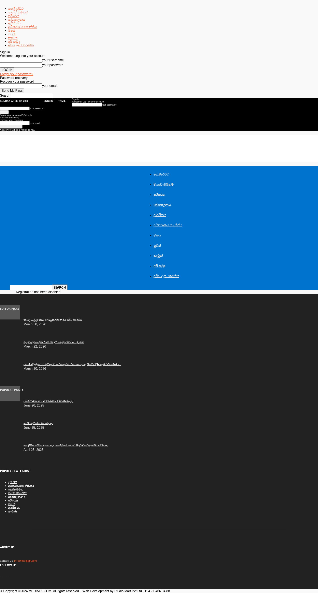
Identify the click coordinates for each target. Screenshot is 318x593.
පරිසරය (13, 16)
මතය (11, 30)
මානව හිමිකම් (18, 12)
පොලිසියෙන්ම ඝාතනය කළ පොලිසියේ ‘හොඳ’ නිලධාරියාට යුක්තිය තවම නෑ (65, 445)
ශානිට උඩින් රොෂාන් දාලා (38, 423)
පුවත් (11, 34)
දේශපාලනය (16, 19)
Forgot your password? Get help (16, 115)
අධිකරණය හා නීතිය (22, 27)
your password (52, 65)
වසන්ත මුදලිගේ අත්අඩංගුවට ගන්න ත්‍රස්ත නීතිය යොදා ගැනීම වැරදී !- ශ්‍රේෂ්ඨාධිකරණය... (72, 364)
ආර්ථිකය (14, 23)
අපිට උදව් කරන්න (21, 45)
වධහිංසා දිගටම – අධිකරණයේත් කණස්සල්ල (48, 401)
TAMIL (62, 101)
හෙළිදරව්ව (16, 8)
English (49, 101)
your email (49, 85)
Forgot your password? (16, 74)
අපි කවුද (14, 41)
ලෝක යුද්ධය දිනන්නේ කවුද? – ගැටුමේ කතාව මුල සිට (54, 342)
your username (53, 60)
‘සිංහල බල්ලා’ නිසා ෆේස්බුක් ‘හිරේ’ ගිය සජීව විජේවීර (53, 320)
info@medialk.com (25, 560)
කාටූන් (12, 38)
